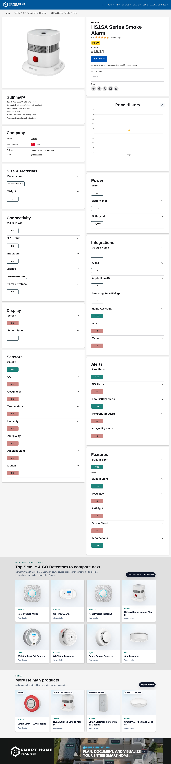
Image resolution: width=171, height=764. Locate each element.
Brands (137, 5)
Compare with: (97, 71)
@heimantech (36, 155)
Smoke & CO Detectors (25, 13)
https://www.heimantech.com (42, 150)
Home (7, 13)
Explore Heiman (147, 685)
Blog (145, 5)
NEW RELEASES (123, 5)
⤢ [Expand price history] (162, 107)
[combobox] (112, 76)
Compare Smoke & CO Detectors (141, 575)
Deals (111, 5)
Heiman (43, 13)
